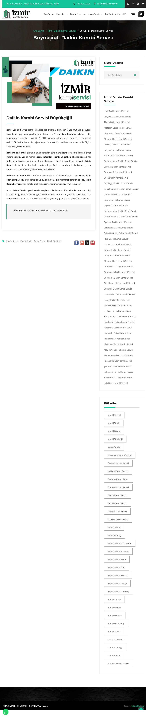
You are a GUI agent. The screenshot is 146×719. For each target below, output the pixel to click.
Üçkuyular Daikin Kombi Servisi (118, 372)
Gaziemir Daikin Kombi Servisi (118, 244)
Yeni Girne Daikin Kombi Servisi (118, 377)
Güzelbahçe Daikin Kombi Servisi (119, 283)
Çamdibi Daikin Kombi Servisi (117, 194)
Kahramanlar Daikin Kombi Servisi (120, 316)
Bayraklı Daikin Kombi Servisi (117, 166)
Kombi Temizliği (54, 241)
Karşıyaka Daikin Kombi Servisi (118, 327)
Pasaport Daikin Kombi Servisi (118, 361)
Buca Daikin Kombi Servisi (116, 177)
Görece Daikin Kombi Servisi (117, 250)
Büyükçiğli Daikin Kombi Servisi (118, 183)
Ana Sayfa (48, 14)
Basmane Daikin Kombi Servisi (118, 155)
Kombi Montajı (115, 615)
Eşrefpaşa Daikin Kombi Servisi (118, 227)
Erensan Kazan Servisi (118, 487)
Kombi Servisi (76, 14)
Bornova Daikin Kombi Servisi (118, 172)
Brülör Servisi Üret (116, 567)
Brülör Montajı (114, 535)
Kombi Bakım (39, 241)
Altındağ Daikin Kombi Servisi (118, 139)
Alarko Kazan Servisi (117, 495)
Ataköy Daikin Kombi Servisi (117, 144)
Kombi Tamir (26, 241)
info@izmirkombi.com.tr (107, 3)
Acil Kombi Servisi (116, 639)
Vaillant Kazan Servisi (118, 471)
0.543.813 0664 (83, 3)
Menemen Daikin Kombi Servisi (118, 355)
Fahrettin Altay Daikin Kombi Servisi (121, 233)
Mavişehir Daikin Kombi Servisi (118, 349)
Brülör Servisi (111, 14)
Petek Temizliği (115, 647)
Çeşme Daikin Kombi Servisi (117, 200)
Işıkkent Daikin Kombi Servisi (117, 311)
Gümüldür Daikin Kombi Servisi (118, 266)
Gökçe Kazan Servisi (117, 511)
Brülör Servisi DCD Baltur (120, 543)
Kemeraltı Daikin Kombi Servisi (118, 333)
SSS (124, 14)
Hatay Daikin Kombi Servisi (116, 300)
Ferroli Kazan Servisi (117, 503)
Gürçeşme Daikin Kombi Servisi (118, 277)
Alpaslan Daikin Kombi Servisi (118, 127)
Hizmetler (60, 14)
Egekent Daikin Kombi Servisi (118, 222)
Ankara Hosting (137, 705)
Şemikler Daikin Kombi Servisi (118, 366)
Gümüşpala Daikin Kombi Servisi (119, 272)
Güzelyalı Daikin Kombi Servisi (118, 288)
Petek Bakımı (114, 655)
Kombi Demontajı (116, 623)
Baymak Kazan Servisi (118, 463)
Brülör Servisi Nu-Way (118, 591)
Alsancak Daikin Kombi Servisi (118, 133)
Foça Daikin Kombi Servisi (116, 238)
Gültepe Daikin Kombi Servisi (117, 255)
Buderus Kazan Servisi (118, 479)
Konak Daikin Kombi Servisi (117, 338)
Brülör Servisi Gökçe (117, 583)
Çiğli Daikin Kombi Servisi (116, 205)
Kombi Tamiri (114, 631)
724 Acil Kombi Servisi (118, 663)
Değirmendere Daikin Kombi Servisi (120, 161)
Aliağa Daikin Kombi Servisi (117, 122)
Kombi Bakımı (114, 607)
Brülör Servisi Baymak (118, 551)
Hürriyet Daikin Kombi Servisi (118, 305)
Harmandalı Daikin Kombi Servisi (119, 294)
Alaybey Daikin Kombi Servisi (117, 116)
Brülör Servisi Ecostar (118, 575)
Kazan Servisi (94, 14)
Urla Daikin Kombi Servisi (116, 383)
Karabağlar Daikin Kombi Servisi (119, 322)
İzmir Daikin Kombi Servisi (62, 31)
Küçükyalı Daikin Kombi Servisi (118, 344)
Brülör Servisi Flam (117, 559)
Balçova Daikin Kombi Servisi (117, 150)
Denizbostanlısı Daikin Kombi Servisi (121, 189)
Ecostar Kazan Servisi (118, 519)
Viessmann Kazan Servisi (120, 455)
